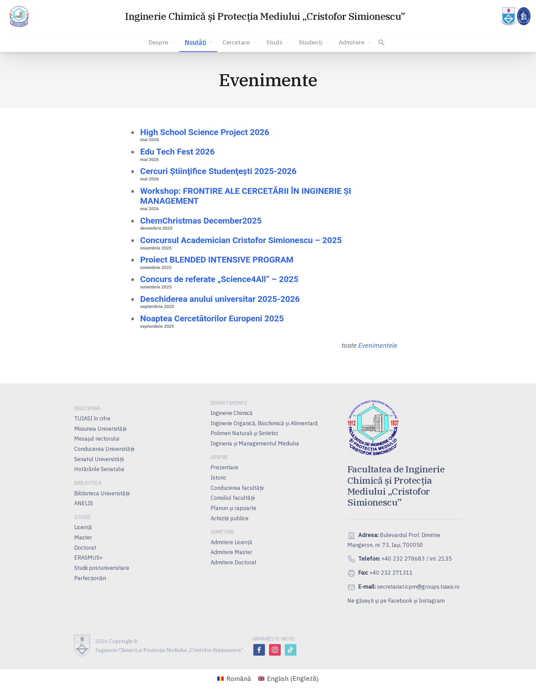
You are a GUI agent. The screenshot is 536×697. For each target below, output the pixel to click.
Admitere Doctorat (233, 562)
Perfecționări (90, 578)
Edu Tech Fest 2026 (177, 152)
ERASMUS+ (88, 557)
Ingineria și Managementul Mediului (255, 443)
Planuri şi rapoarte (233, 508)
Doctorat (85, 547)
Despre (162, 42)
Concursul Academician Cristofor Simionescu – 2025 (241, 240)
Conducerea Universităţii (104, 448)
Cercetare (240, 42)
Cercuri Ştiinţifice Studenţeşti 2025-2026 (218, 171)
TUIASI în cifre (92, 418)
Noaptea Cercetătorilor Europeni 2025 (212, 318)
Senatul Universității (99, 459)
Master (83, 537)
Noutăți (199, 42)
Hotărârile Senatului (99, 469)
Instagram (432, 600)
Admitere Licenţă (231, 542)
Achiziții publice (230, 518)
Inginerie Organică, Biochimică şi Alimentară (264, 423)
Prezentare (224, 467)
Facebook (400, 600)
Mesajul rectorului (96, 438)
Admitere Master (231, 552)
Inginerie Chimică (232, 413)
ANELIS (83, 503)
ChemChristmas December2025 (201, 221)
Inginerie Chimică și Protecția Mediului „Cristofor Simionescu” (265, 16)
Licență (83, 527)
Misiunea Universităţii (100, 428)
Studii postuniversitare (101, 567)
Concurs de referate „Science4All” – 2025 (219, 279)
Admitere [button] (355, 42)
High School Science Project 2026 (204, 132)
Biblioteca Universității (102, 493)
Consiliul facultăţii (233, 497)
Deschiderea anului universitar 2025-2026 (220, 299)
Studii (278, 42)
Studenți (314, 42)
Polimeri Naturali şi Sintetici (244, 433)
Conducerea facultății (237, 487)
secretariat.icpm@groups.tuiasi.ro (417, 586)
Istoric (218, 477)
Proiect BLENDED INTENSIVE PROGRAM (216, 260)
